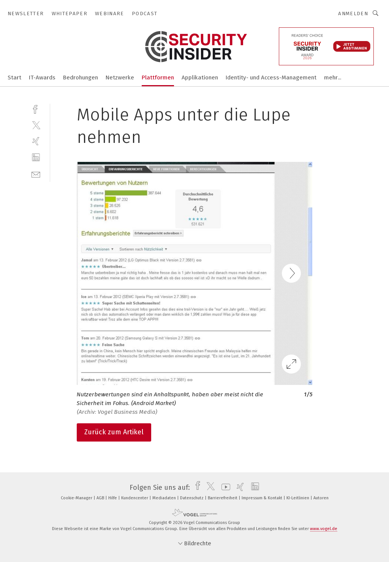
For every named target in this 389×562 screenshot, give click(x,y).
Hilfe (113, 498)
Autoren (321, 498)
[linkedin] (36, 157)
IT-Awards (42, 77)
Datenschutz (192, 498)
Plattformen (158, 77)
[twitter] (36, 125)
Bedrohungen (80, 77)
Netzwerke (120, 77)
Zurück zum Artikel (114, 432)
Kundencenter (135, 498)
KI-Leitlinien (298, 498)
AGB (100, 498)
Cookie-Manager (77, 498)
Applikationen (200, 77)
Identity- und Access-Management (271, 77)
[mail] (36, 174)
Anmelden (353, 13)
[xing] (36, 141)
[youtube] (224, 487)
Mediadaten (164, 498)
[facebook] (36, 108)
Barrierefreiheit (223, 498)
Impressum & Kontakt (262, 498)
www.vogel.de (323, 528)
